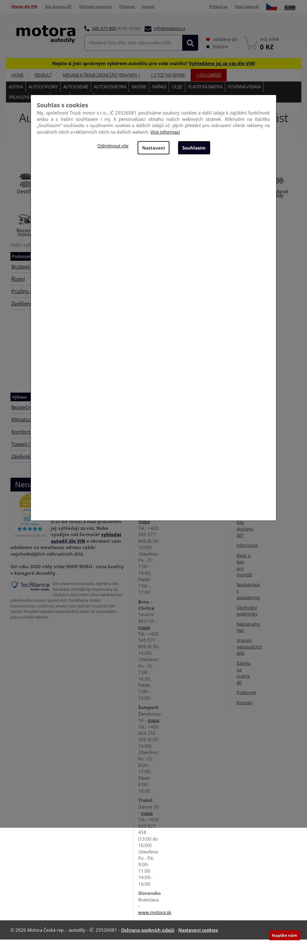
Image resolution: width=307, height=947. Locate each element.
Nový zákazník (260, 6)
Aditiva (16, 94)
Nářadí (159, 94)
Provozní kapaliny (28, 105)
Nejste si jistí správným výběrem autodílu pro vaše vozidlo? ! (153, 70)
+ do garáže (208, 82)
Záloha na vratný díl (244, 680)
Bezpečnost (24, 414)
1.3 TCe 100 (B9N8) (168, 82)
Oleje (177, 94)
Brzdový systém (29, 274)
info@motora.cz (169, 36)
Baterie (139, 94)
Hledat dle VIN (24, 6)
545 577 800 (104, 36)
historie (217, 54)
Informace (247, 553)
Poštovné (138, 6)
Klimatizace (24, 427)
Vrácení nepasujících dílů (249, 654)
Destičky (26, 199)
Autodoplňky (43, 94)
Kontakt (162, 6)
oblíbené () (221, 47)
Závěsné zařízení (30, 464)
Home (17, 82)
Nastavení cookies (198, 937)
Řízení (18, 286)
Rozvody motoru (26, 240)
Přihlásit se (229, 6)
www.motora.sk (154, 920)
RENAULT (43, 82)
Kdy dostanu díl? (62, 6)
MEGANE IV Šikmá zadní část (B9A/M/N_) (101, 82)
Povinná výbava (244, 94)
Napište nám (284, 935)
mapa (144, 529)
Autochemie (75, 94)
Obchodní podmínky (103, 6)
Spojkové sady (278, 201)
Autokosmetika (110, 94)
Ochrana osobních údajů (147, 937)
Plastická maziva (205, 94)
